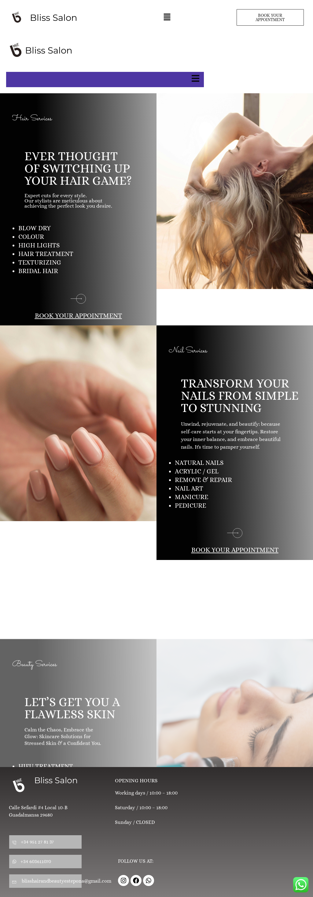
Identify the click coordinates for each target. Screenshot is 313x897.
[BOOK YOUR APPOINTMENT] (78, 298)
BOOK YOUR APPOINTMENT (78, 315)
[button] (167, 17)
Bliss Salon (56, 780)
